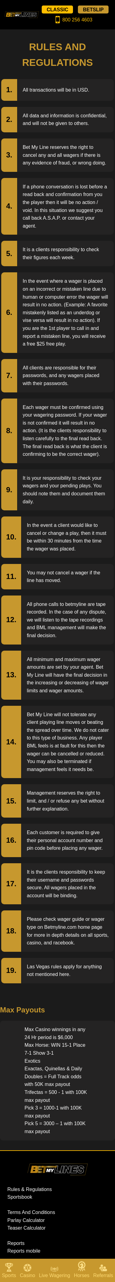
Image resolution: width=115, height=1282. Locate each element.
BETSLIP (93, 9)
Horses (82, 1275)
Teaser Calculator (26, 1228)
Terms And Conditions (31, 1212)
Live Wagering (54, 1275)
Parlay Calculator (26, 1220)
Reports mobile (23, 1251)
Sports (9, 1275)
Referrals (103, 1275)
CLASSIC (57, 9)
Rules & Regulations (29, 1189)
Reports (16, 1243)
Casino (27, 1275)
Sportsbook (19, 1197)
